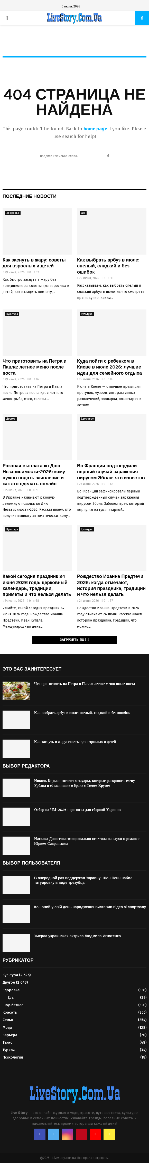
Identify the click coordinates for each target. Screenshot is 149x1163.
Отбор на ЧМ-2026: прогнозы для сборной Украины (77, 810)
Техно (8, 1042)
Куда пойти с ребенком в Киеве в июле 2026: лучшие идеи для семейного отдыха (109, 367)
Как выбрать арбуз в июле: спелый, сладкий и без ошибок (108, 266)
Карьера (10, 1035)
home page (95, 129)
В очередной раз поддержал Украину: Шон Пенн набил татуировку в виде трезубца (83, 880)
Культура (12, 314)
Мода (7, 1027)
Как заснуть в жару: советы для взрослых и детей (34, 263)
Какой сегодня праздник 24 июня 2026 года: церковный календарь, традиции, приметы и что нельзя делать (37, 585)
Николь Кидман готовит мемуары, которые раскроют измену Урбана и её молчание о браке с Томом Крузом (84, 783)
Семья (8, 1020)
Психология (13, 1057)
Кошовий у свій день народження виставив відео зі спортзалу (90, 907)
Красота (10, 1012)
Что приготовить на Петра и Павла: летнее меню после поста (35, 367)
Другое (10, 418)
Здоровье (12, 213)
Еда (83, 213)
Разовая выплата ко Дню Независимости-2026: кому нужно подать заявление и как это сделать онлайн (34, 475)
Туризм (9, 1050)
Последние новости (30, 196)
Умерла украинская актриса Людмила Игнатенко (77, 936)
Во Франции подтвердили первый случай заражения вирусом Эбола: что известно (111, 472)
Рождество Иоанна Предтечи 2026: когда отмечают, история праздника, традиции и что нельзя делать (111, 585)
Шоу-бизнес (13, 1005)
